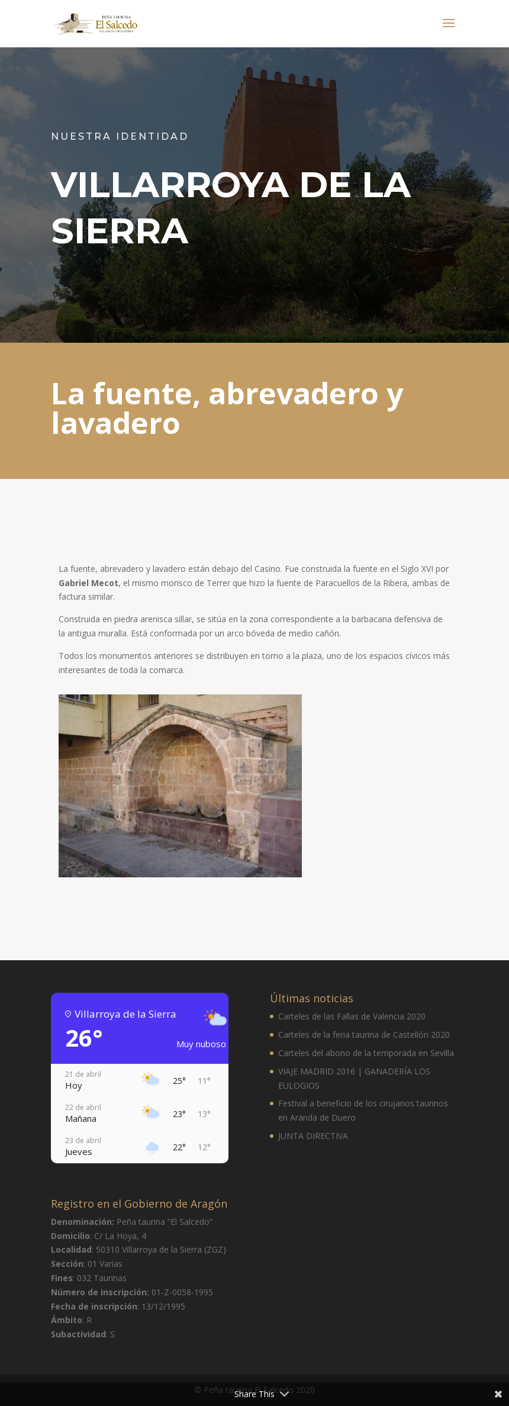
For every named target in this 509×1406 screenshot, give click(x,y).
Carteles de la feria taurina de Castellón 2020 (364, 1034)
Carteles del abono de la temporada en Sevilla (366, 1052)
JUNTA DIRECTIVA (313, 1135)
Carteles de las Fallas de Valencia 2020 (352, 1016)
